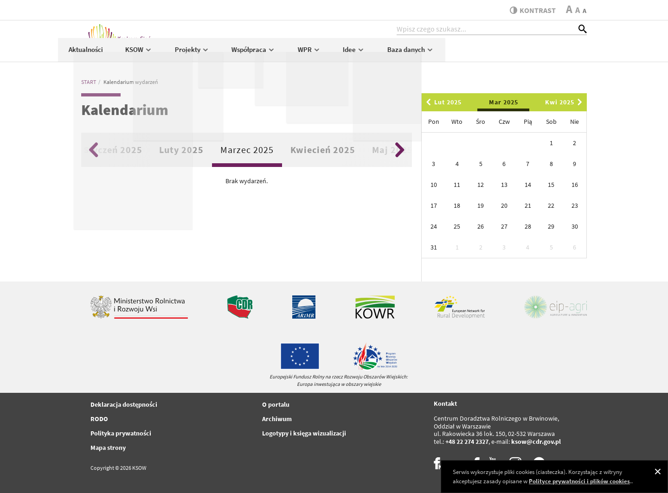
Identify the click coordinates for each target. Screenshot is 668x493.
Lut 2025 (442, 102)
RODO (99, 419)
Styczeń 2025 (113, 149)
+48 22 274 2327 (466, 441)
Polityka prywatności (120, 433)
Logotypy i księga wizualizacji (304, 433)
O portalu (275, 404)
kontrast (530, 10)
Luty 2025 (181, 149)
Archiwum (277, 419)
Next (399, 149)
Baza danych (552, 54)
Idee (496, 54)
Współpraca (395, 54)
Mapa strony (108, 447)
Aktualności (228, 54)
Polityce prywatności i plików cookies (579, 481)
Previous (93, 149)
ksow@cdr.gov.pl (536, 441)
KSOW (280, 54)
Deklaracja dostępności (123, 404)
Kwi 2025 (565, 102)
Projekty (333, 54)
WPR (450, 54)
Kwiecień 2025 (322, 149)
